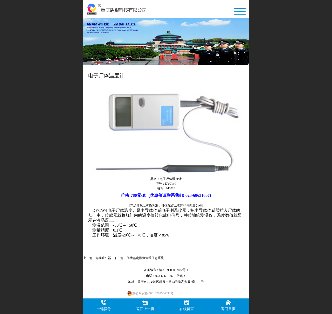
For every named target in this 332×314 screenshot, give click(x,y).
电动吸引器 (103, 258)
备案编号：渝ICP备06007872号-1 (166, 270)
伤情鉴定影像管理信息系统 (145, 258)
